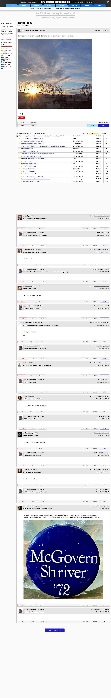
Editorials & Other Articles (7, 51)
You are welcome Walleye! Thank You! (33, 141)
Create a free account (6, 39)
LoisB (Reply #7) (105, 379)
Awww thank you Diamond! (30, 171)
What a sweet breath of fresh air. (29, 163)
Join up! (87, 5)
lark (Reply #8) (106, 416)
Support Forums (7, 66)
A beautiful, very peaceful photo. (29, 174)
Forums (62, 5)
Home (11, 5)
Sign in (99, 5)
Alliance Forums (7, 62)
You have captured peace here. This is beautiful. (33, 158)
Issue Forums (6, 59)
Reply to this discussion (55, 630)
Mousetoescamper (30, 506)
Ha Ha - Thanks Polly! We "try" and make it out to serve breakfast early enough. (44, 146)
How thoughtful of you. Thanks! (31, 181)
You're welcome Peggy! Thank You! (32, 156)
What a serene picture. (27, 148)
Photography (58, 8)
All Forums (5, 57)
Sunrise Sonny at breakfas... (73, 8)
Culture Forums (48, 8)
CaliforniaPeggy (29, 322)
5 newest (104, 133)
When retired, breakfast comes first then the (32, 143)
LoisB (26, 362)
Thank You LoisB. (27, 161)
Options (85, 228)
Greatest (36, 5)
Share (92, 125)
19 (21, 113)
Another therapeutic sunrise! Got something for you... (35, 179)
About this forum (25, 25)
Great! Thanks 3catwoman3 (30, 151)
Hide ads (74, 5)
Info (22, 123)
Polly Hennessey (29, 249)
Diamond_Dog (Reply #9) (103, 452)
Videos (49, 5)
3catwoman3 (28, 286)
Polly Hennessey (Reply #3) (103, 269)
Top (31, 228)
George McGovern (31, 30)
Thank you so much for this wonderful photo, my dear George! (37, 153)
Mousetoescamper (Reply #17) (102, 609)
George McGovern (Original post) (101, 216)
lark (26, 396)
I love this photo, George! (27, 168)
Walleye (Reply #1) (105, 232)
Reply (103, 125)
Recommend (21, 117)
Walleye (27, 216)
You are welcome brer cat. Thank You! (33, 176)
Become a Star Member (6, 46)
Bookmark (33, 123)
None (93, 133)
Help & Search (6, 68)
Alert (22, 125)
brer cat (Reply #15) (104, 489)
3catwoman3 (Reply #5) (103, 305)
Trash (32, 125)
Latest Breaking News (8, 48)
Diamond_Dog (29, 433)
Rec (22, 228)
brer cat (27, 469)
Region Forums (6, 64)
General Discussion (7, 53)
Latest (24, 5)
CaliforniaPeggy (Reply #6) (103, 346)
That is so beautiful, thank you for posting (32, 138)
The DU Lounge (6, 55)
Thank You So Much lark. (29, 166)
